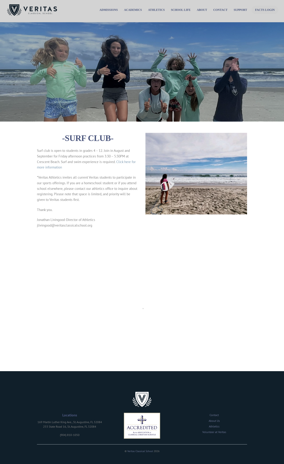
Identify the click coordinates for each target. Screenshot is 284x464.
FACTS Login (265, 9)
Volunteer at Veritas (214, 432)
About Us (214, 421)
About (202, 9)
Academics (133, 9)
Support (240, 9)
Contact (220, 9)
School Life (181, 9)
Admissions (108, 9)
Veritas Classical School (140, 451)
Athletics (156, 9)
